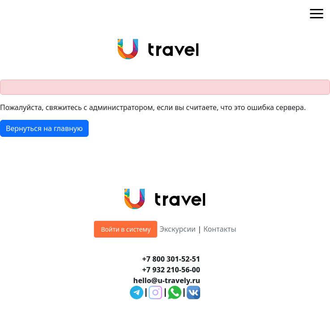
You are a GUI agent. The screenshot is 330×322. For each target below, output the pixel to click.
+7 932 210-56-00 (171, 270)
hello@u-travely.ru (166, 280)
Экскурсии (178, 229)
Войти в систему (125, 229)
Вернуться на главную (44, 128)
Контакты (219, 229)
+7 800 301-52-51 (171, 259)
